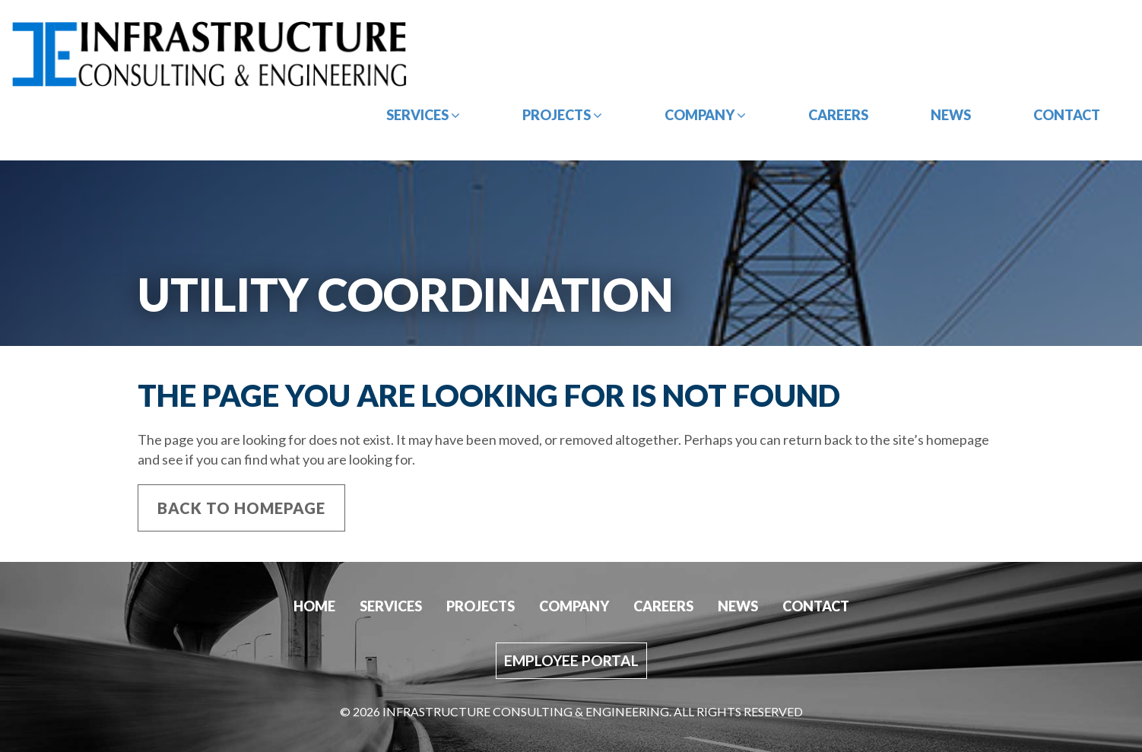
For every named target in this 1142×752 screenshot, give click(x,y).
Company (705, 114)
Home (314, 606)
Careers (838, 114)
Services (423, 114)
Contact (1066, 114)
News (951, 114)
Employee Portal (571, 660)
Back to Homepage (241, 508)
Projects (562, 114)
